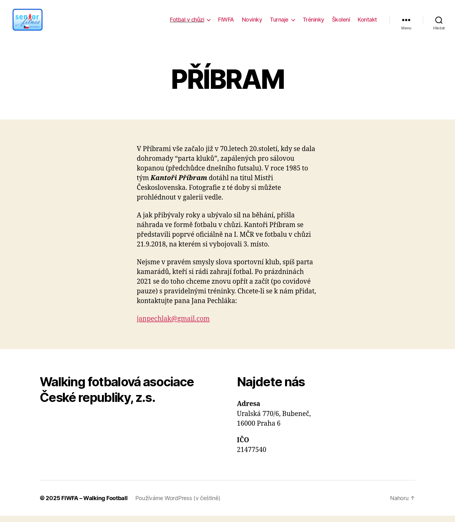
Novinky (252, 22)
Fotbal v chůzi (187, 22)
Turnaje (279, 22)
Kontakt (367, 22)
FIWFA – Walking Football (94, 504)
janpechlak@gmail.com (173, 325)
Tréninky (313, 22)
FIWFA (226, 22)
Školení (341, 22)
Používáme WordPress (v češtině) (177, 504)
